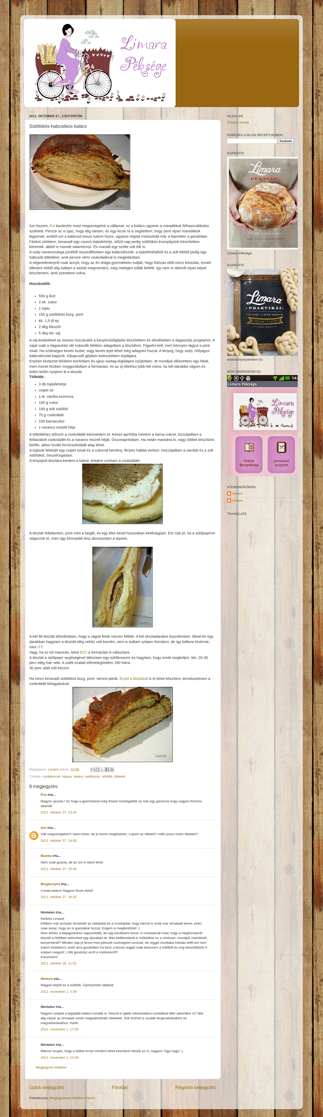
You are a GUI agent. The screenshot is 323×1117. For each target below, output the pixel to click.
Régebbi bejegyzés (195, 1087)
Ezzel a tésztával (134, 679)
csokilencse (51, 776)
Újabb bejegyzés (46, 1087)
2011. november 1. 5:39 (59, 992)
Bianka (46, 856)
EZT (83, 652)
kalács (78, 776)
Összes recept (238, 122)
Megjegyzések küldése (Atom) (72, 1098)
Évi (52, 226)
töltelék (120, 776)
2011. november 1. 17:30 (59, 1029)
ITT (40, 647)
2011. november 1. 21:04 (59, 1057)
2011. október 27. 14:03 (59, 840)
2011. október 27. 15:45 (59, 869)
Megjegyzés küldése (51, 1067)
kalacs (67, 776)
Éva (44, 795)
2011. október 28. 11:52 (59, 963)
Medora (47, 979)
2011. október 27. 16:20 (59, 897)
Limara (237, 493)
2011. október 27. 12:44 (59, 812)
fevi (43, 828)
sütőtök (107, 776)
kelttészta (92, 776)
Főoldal (120, 1087)
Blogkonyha (50, 884)
